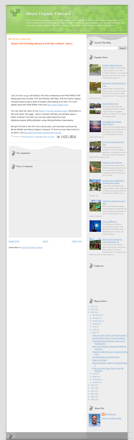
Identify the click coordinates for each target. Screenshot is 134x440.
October (96, 318)
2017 (93, 306)
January (96, 382)
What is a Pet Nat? (99, 360)
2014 (93, 385)
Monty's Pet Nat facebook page (53, 111)
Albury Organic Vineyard (48, 13)
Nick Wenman (110, 414)
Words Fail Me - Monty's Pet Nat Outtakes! (108, 338)
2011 (93, 394)
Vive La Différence (109, 221)
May (95, 332)
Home (45, 241)
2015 (93, 312)
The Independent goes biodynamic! (106, 357)
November (97, 315)
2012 (93, 391)
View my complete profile (111, 418)
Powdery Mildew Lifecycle (112, 65)
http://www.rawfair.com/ (57, 105)
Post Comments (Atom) (32, 247)
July (94, 327)
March (95, 377)
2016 (93, 309)
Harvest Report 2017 (110, 104)
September (97, 321)
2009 (93, 400)
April (95, 374)
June (95, 330)
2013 (93, 388)
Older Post (76, 241)
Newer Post (14, 241)
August (96, 324)
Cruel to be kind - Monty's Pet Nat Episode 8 (109, 335)
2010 (93, 397)
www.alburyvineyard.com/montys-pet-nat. (42, 132)
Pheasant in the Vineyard (112, 162)
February (96, 379)
